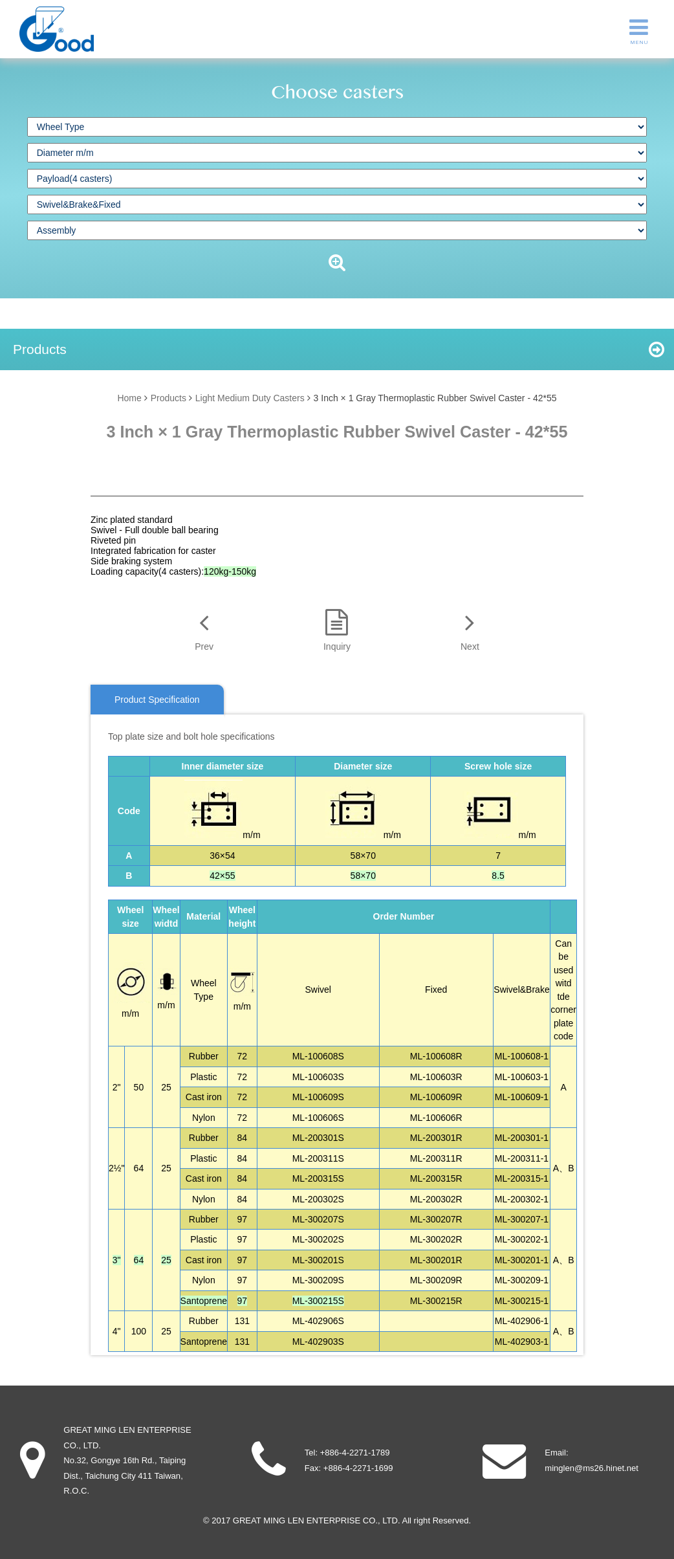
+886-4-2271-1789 (355, 1452)
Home (129, 398)
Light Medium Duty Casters (250, 398)
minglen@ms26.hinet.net (591, 1468)
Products (168, 398)
